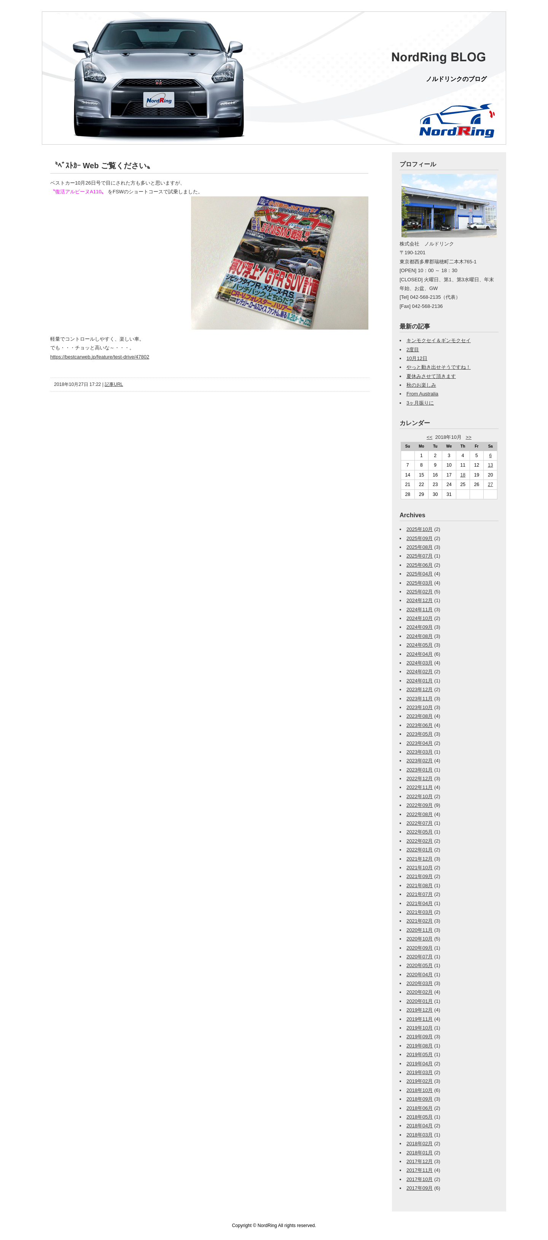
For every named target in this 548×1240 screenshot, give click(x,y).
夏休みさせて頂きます (431, 376)
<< (429, 437)
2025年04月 (419, 574)
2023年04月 (419, 743)
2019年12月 (419, 1010)
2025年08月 (419, 547)
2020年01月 (419, 1001)
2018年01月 (419, 1153)
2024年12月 (419, 600)
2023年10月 (419, 707)
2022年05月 (419, 832)
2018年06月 (419, 1108)
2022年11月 (419, 787)
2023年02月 (419, 760)
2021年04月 (419, 903)
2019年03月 (419, 1072)
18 (462, 475)
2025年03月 (419, 583)
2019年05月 (419, 1054)
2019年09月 (419, 1036)
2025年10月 (419, 529)
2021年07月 (419, 894)
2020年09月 (419, 948)
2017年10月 (419, 1179)
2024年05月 (419, 645)
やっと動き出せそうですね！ (438, 367)
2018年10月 (419, 1090)
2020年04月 (419, 974)
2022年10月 (419, 796)
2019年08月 (419, 1046)
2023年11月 (419, 698)
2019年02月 (419, 1081)
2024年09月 (419, 627)
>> (469, 437)
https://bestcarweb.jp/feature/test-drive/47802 (99, 357)
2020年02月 (419, 992)
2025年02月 (419, 591)
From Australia (422, 394)
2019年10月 (419, 1028)
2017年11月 (419, 1170)
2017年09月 (419, 1188)
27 (490, 484)
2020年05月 (419, 965)
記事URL (114, 384)
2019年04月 (419, 1063)
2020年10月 (419, 939)
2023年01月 (419, 770)
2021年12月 (419, 859)
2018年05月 (419, 1117)
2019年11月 (419, 1019)
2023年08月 (419, 716)
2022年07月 (419, 823)
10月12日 (416, 358)
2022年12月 (419, 778)
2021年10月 (419, 867)
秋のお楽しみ (421, 385)
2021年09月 (419, 876)
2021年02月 (419, 921)
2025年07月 (419, 556)
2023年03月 (419, 752)
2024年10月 (419, 618)
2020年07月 (419, 956)
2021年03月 (419, 912)
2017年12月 (419, 1161)
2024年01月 (419, 681)
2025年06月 (419, 565)
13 (490, 465)
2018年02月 (419, 1143)
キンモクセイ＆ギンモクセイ (438, 340)
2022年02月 (419, 841)
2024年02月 (419, 671)
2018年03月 (419, 1135)
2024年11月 (419, 609)
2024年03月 (419, 663)
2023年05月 (419, 734)
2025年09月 (419, 538)
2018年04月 (419, 1125)
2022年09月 (419, 805)
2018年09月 (419, 1099)
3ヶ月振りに (420, 403)
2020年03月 (419, 983)
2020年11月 (419, 930)
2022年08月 (419, 814)
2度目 (412, 349)
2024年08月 (419, 636)
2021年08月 (419, 885)
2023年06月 (419, 725)
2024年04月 (419, 654)
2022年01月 (419, 850)
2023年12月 (419, 689)
